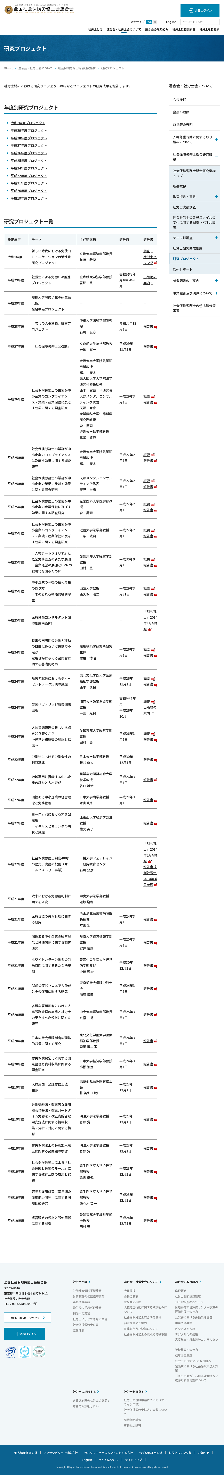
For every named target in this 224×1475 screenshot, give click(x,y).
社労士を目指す (209, 29)
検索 (216, 22)
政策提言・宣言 (195, 196)
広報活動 (78, 1330)
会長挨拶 (179, 99)
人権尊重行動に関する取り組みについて (195, 139)
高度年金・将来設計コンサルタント (196, 1342)
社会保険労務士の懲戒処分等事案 (194, 308)
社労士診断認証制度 (188, 1296)
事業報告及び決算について (195, 293)
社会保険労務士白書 (86, 1325)
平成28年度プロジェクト (29, 137)
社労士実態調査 (184, 207)
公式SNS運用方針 (150, 1453)
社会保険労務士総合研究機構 (77, 68)
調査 (148, 250)
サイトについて (108, 1460)
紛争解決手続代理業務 (87, 1308)
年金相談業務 (81, 1302)
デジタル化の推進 (186, 1334)
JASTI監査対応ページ (189, 1302)
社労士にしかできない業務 (90, 1319)
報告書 (151, 326)
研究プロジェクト (186, 258)
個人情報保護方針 (25, 1453)
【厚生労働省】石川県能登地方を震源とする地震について (196, 1378)
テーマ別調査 (195, 237)
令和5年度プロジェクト (28, 122)
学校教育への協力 (186, 1350)
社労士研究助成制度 (187, 248)
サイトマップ (133, 1460)
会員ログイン (203, 10)
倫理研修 (180, 1291)
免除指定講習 (132, 1420)
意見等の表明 (183, 124)
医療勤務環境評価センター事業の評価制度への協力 (196, 1309)
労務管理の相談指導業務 (88, 1296)
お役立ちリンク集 (180, 1453)
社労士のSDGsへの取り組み (193, 1361)
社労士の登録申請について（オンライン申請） (145, 1402)
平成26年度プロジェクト (29, 152)
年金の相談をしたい (86, 1406)
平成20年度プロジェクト (29, 190)
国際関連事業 (183, 1323)
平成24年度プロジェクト (29, 168)
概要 (149, 396)
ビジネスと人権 (185, 1329)
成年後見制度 (183, 1355)
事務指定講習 (132, 1425)
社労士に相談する (183, 29)
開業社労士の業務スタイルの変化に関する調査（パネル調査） (194, 222)
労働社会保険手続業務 (87, 1291)
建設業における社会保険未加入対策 (196, 1368)
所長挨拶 (179, 186)
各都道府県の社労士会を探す (91, 1400)
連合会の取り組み (156, 29)
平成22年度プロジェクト (29, 175)
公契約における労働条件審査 (193, 1317)
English (171, 22)
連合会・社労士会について (124, 29)
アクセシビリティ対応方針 (61, 1453)
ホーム (8, 68)
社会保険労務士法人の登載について (145, 1412)
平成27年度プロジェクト (29, 145)
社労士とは (95, 29)
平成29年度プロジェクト (29, 130)
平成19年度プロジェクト (29, 198)
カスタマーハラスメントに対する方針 (108, 1453)
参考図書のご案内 (195, 280)
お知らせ (203, 1453)
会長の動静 (181, 111)
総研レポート (183, 269)
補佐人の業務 (81, 1313)
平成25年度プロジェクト (29, 160)
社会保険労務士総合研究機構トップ (194, 173)
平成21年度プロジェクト (29, 183)
